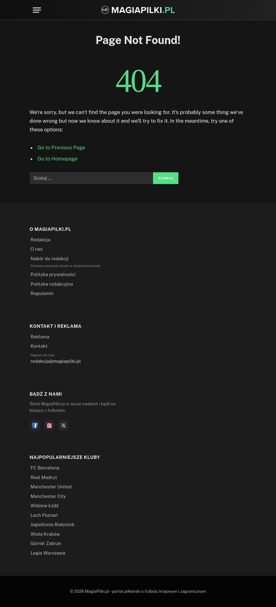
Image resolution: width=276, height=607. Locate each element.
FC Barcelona (45, 467)
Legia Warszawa (48, 553)
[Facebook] (35, 425)
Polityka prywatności (53, 274)
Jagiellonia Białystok (53, 524)
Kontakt (39, 346)
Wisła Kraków (45, 534)
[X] (63, 425)
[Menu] (37, 10)
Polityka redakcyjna (52, 284)
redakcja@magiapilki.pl (56, 361)
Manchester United (51, 486)
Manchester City (48, 496)
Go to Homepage (57, 159)
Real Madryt (44, 477)
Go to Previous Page (61, 147)
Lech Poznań (44, 515)
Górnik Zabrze (46, 543)
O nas (37, 249)
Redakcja (40, 239)
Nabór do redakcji (50, 258)
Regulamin (42, 293)
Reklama (40, 336)
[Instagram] (49, 425)
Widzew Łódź (45, 505)
